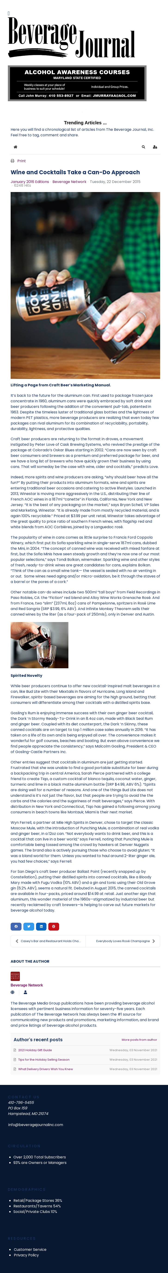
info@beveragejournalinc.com (35, 1124)
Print (21, 161)
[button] (143, 147)
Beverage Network (69, 181)
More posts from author (139, 1040)
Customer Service (30, 1249)
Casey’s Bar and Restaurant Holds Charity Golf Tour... (50, 941)
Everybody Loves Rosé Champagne (125, 941)
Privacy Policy (26, 1255)
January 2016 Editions (30, 182)
